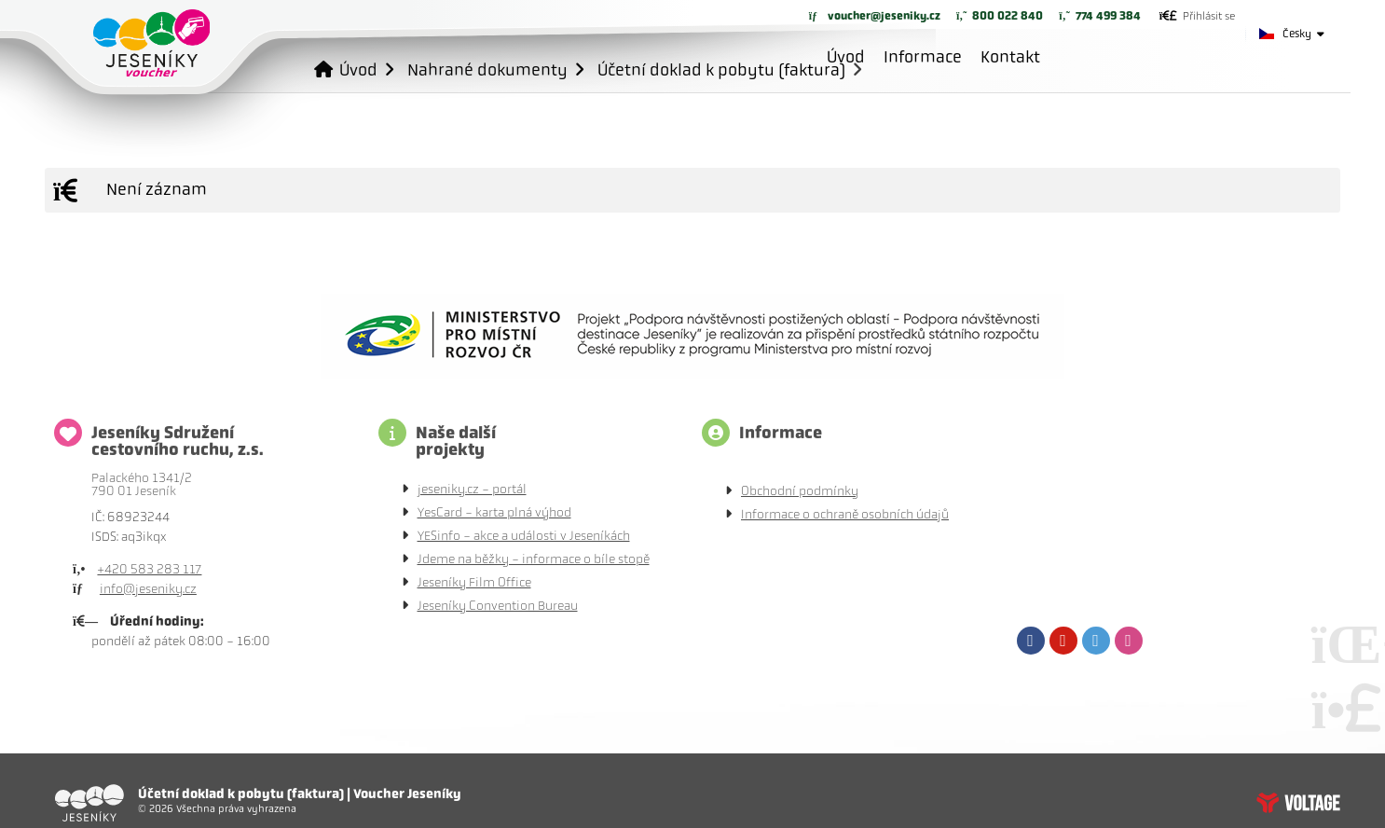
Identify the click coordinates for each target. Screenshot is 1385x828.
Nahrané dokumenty (487, 69)
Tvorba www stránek (1298, 803)
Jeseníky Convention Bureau (498, 606)
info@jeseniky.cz (148, 589)
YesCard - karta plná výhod (494, 512)
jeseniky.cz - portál (472, 489)
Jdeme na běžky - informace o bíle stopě (534, 559)
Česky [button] (1296, 33)
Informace (923, 56)
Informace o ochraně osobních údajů (845, 514)
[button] (1197, 16)
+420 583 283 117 (149, 569)
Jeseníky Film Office (474, 582)
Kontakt (1010, 56)
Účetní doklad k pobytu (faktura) (721, 69)
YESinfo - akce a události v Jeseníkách (524, 536)
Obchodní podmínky (799, 491)
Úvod (151, 42)
